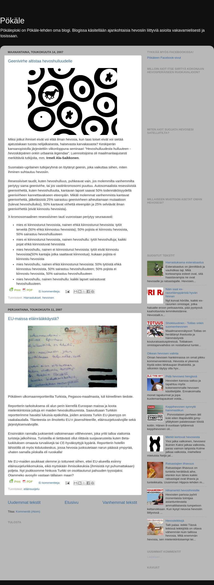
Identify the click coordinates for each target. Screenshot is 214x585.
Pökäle (12, 20)
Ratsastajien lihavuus (179, 463)
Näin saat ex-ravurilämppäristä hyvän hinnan (181, 292)
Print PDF (21, 290)
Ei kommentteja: (50, 291)
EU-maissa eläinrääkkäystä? (33, 318)
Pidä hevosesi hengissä (181, 376)
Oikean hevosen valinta (162, 353)
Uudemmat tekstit (24, 502)
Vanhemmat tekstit (120, 502)
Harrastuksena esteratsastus (184, 262)
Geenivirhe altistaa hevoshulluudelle (40, 61)
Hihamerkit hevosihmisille (182, 490)
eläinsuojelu (31, 489)
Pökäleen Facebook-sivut (164, 57)
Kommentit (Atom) (28, 511)
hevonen (48, 297)
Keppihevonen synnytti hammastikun (180, 408)
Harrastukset (32, 297)
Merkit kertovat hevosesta (182, 437)
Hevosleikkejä (174, 520)
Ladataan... (154, 556)
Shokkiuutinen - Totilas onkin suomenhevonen (184, 324)
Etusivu (71, 502)
